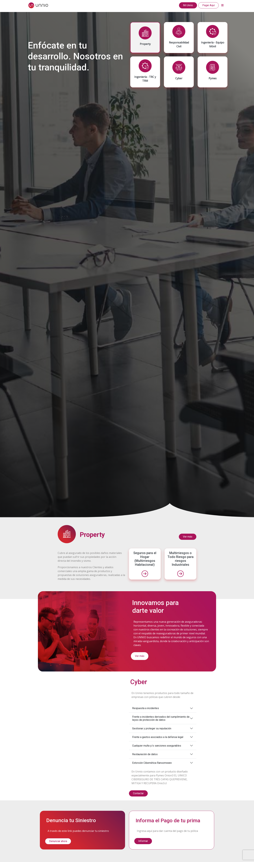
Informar (143, 841)
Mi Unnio (188, 5)
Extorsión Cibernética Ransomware (152, 762)
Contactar (138, 793)
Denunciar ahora (58, 841)
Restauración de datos (145, 754)
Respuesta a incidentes (145, 708)
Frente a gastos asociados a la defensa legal (157, 737)
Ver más (187, 536)
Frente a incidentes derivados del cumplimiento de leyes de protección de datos (161, 718)
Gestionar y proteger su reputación (151, 728)
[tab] (145, 37)
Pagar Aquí (208, 5)
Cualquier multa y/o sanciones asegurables (156, 745)
